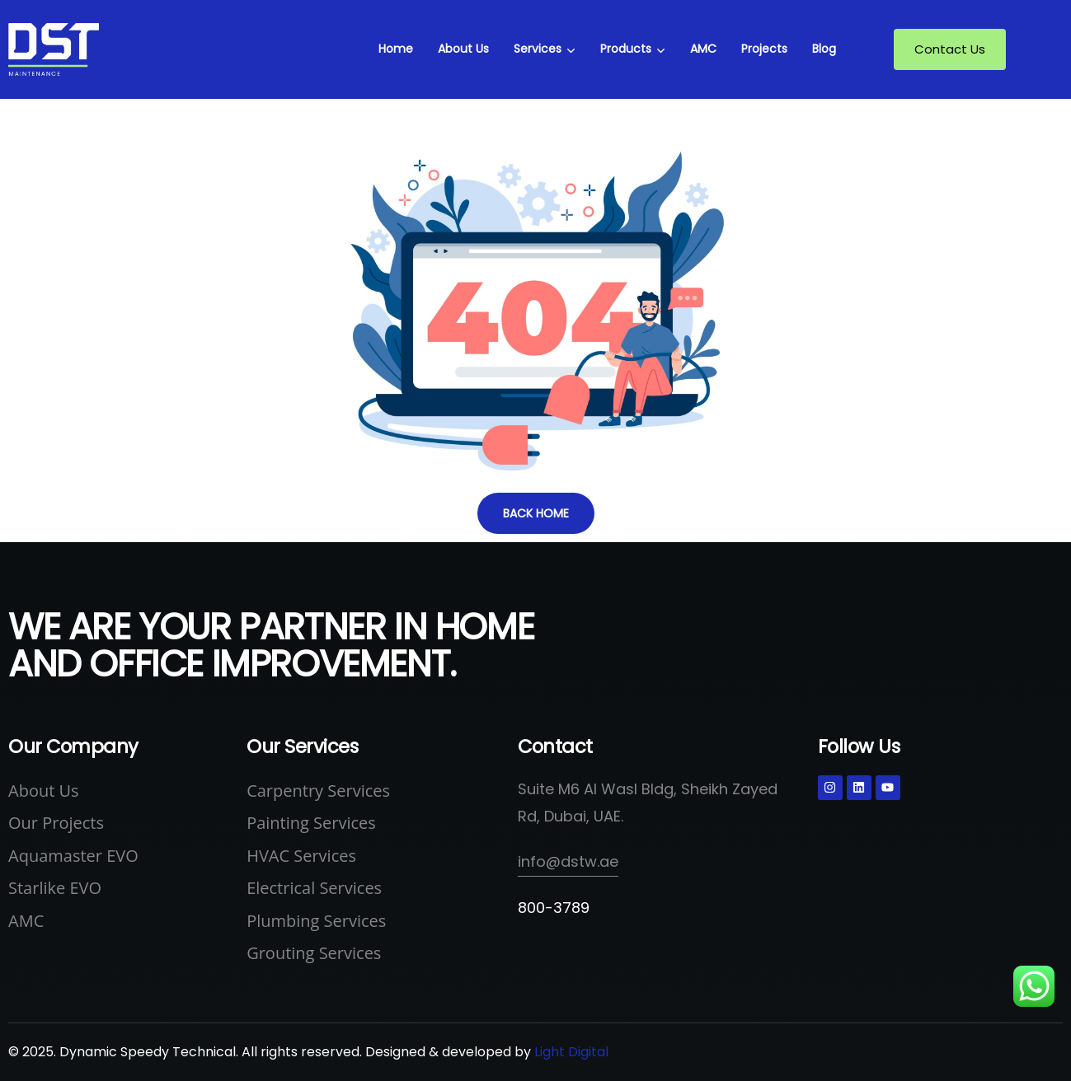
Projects (764, 48)
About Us (463, 48)
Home (395, 48)
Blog (824, 48)
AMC (703, 48)
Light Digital (571, 1051)
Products (625, 48)
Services (537, 48)
